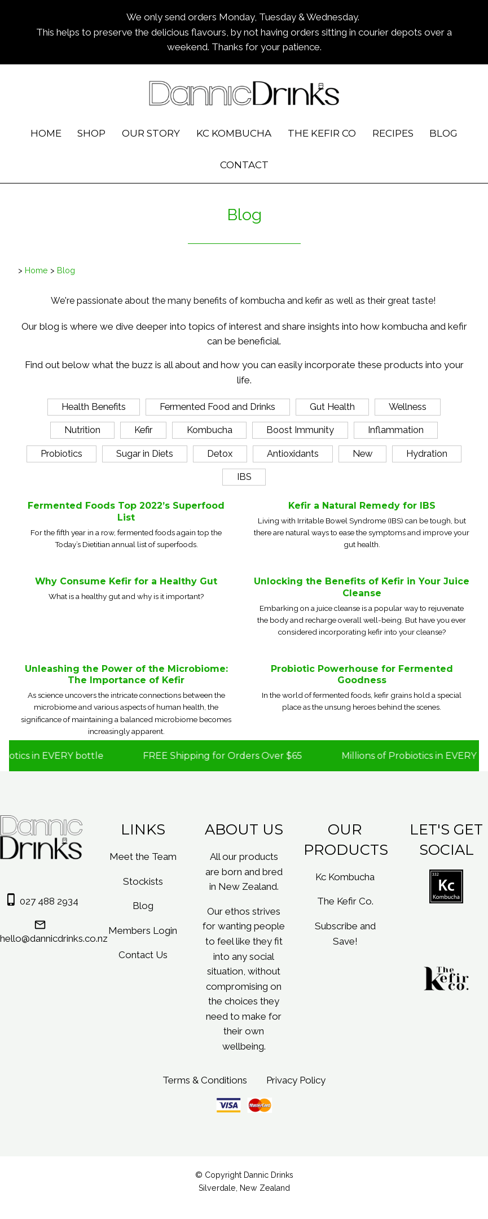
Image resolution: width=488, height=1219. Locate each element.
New (362, 453)
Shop (91, 133)
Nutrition (82, 429)
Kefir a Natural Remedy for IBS (362, 505)
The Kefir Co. (345, 901)
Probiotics (61, 453)
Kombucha (209, 429)
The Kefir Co (322, 133)
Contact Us (143, 954)
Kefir (143, 429)
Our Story (151, 133)
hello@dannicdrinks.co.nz (54, 938)
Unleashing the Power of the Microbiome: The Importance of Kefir (126, 674)
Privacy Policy (296, 1080)
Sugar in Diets (144, 453)
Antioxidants (293, 453)
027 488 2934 (49, 901)
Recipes (393, 133)
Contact (244, 165)
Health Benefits (93, 406)
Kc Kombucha (233, 133)
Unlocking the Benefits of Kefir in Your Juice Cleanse (361, 587)
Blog (443, 133)
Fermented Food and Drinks (217, 406)
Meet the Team (143, 856)
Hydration (426, 453)
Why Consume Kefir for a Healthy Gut (126, 581)
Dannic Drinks (268, 1174)
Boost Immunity (300, 429)
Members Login (142, 930)
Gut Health (332, 406)
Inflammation (396, 429)
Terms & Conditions (204, 1080)
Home (45, 133)
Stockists (143, 881)
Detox (219, 453)
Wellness (408, 406)
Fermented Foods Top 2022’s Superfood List (126, 511)
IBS (244, 476)
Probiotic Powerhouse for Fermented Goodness (362, 674)
